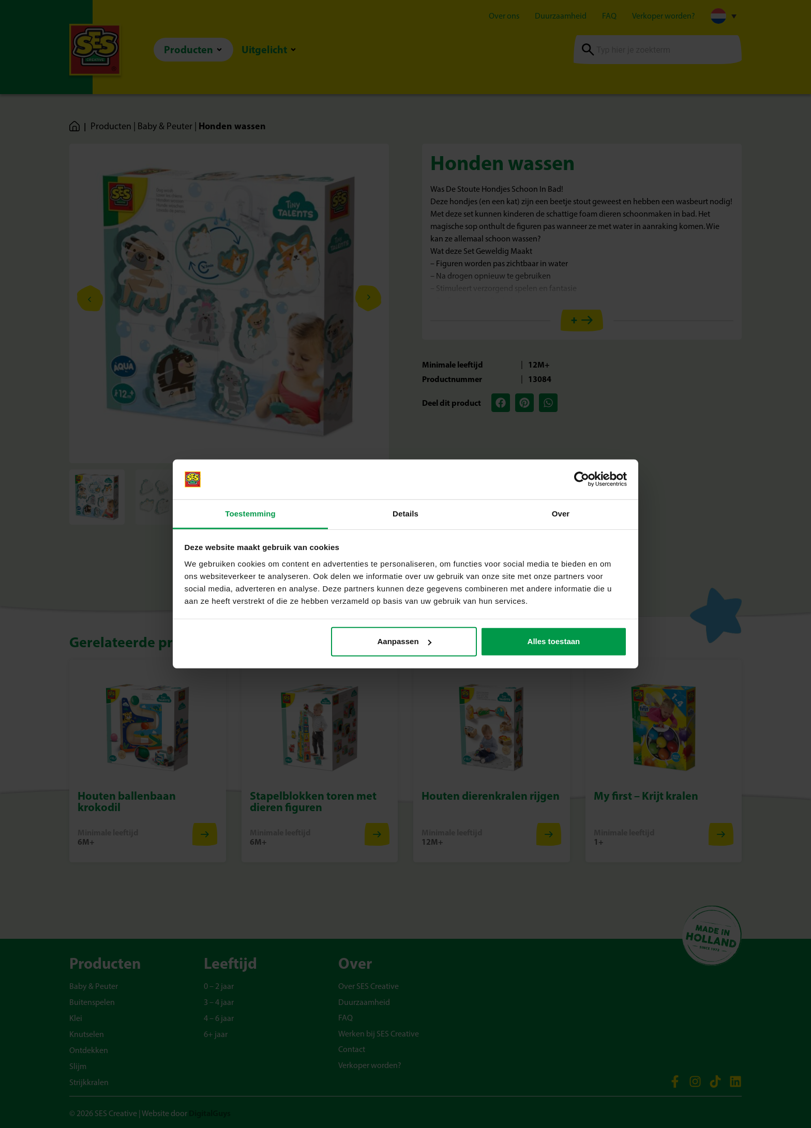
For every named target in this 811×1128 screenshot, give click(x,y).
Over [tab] (561, 513)
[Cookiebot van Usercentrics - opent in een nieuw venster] (581, 479)
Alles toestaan (554, 641)
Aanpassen (404, 641)
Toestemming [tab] (250, 513)
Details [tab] (405, 513)
